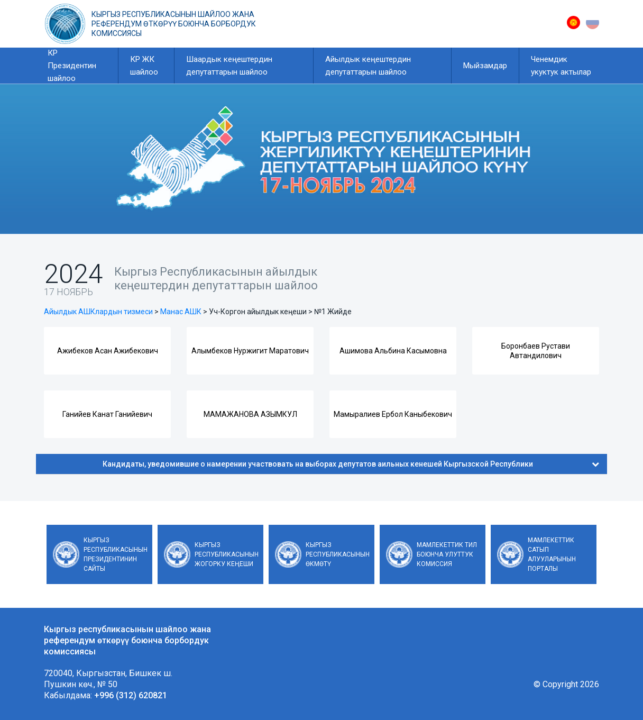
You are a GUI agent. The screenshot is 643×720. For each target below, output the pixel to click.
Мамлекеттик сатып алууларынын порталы (552, 554)
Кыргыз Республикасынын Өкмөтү (338, 554)
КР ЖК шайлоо (144, 65)
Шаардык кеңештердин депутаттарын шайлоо (229, 65)
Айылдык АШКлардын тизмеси (98, 311)
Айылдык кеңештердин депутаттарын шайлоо (368, 65)
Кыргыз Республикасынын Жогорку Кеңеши (227, 554)
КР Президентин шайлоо (72, 65)
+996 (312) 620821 (130, 695)
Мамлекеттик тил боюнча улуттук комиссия (447, 554)
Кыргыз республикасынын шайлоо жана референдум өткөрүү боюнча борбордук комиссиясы (173, 24)
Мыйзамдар (485, 65)
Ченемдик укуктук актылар (561, 65)
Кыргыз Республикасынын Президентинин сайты (116, 554)
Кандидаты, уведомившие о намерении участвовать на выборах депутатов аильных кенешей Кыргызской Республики (351, 464)
